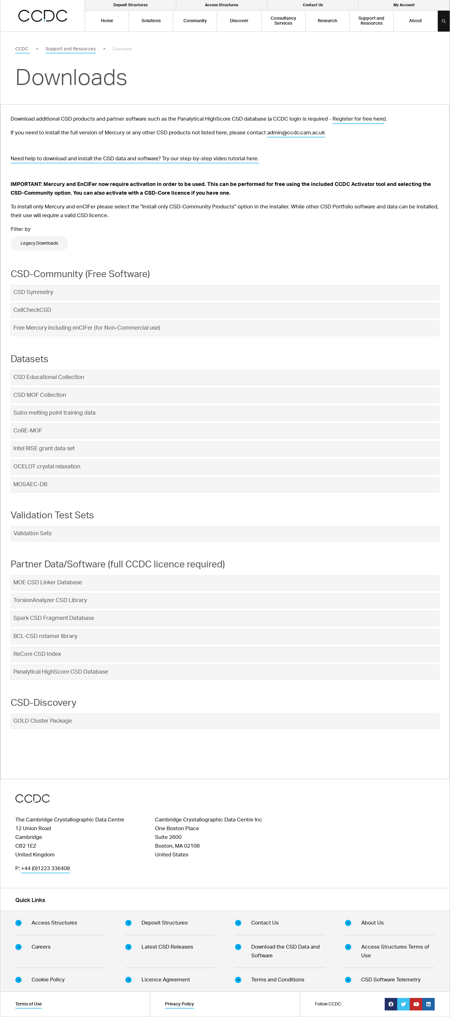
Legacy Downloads (39, 243)
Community (195, 21)
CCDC (22, 49)
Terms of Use (28, 1004)
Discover (239, 21)
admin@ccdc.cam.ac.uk (296, 132)
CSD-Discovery (44, 703)
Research (327, 21)
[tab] (225, 292)
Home (107, 21)
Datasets (29, 359)
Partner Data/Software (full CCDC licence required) (118, 564)
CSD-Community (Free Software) (80, 274)
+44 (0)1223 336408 (45, 868)
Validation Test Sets (52, 515)
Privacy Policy (179, 1004)
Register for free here (358, 119)
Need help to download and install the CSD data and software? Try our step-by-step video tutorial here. (135, 158)
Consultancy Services (283, 21)
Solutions (151, 21)
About (415, 21)
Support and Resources (371, 21)
